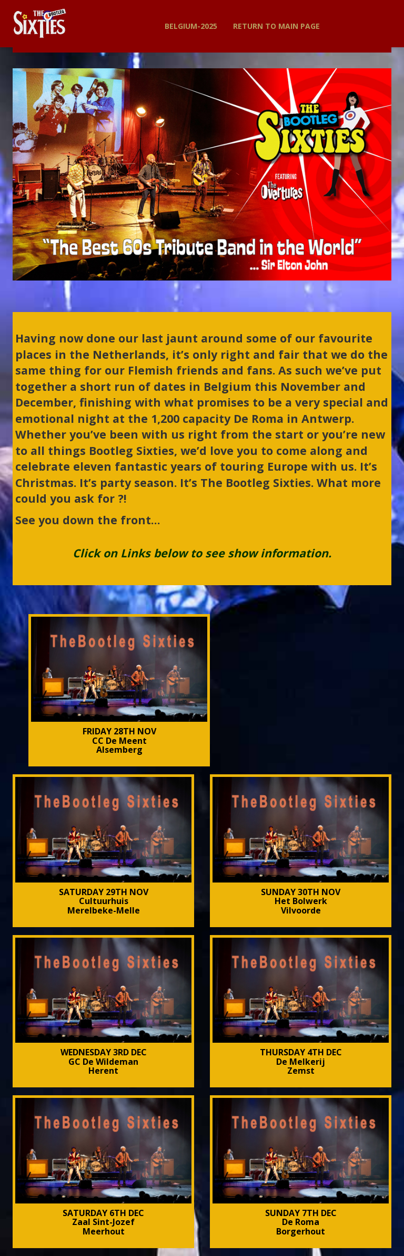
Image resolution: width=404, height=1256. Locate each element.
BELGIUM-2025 (191, 26)
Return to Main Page (276, 26)
